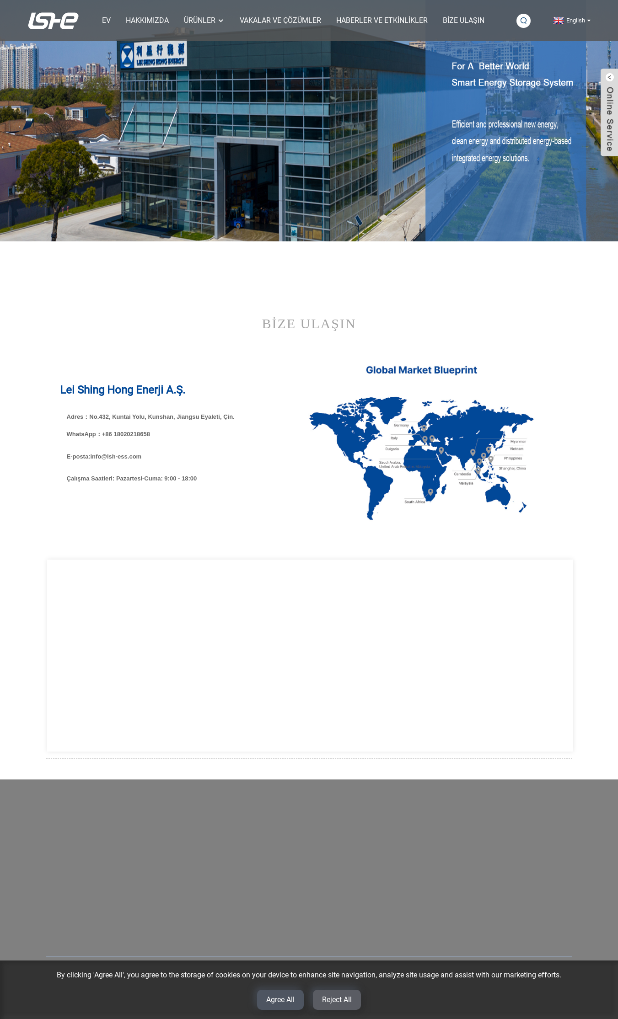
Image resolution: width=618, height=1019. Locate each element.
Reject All (337, 999)
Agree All (280, 999)
